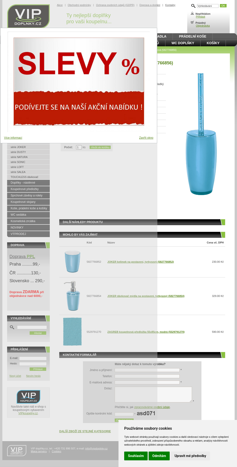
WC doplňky (183, 43)
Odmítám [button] (159, 456)
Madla (161, 36)
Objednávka (203, 25)
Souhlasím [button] (136, 456)
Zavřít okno (146, 137)
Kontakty (170, 5)
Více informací (13, 137)
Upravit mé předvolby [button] (190, 456)
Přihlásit (200, 16)
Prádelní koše (192, 36)
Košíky (213, 43)
